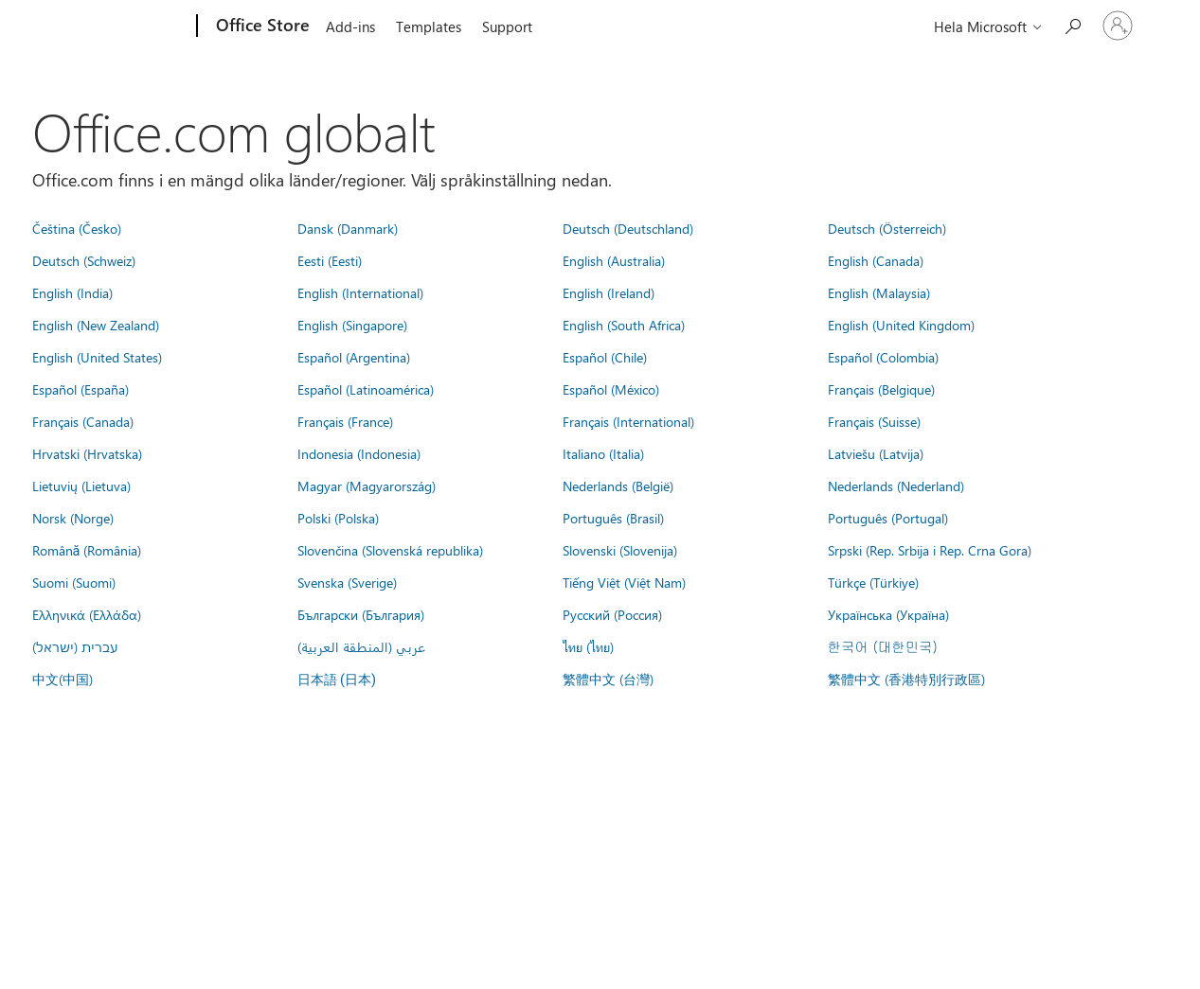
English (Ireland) (608, 292)
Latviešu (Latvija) (875, 453)
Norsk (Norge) (73, 517)
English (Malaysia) (879, 292)
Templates (428, 26)
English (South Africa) (624, 324)
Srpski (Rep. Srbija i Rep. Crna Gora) (929, 549)
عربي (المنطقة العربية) (361, 646)
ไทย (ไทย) (588, 646)
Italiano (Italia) (603, 453)
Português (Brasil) (613, 517)
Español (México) (611, 389)
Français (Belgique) (881, 389)
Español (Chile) (605, 356)
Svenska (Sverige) (347, 582)
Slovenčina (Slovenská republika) (390, 549)
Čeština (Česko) (76, 228)
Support (507, 26)
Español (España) (80, 389)
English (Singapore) (352, 324)
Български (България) (360, 614)
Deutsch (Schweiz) (83, 260)
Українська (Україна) (888, 614)
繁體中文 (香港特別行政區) (906, 678)
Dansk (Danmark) (347, 228)
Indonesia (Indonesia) (359, 453)
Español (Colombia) (883, 356)
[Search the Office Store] (1072, 24)
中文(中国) (62, 678)
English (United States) (97, 356)
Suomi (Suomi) (74, 582)
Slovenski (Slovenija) (620, 549)
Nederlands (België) (618, 485)
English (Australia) (614, 260)
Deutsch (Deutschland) (628, 228)
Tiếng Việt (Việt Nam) (624, 582)
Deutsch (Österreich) (887, 228)
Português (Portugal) (888, 517)
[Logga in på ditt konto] (1117, 25)
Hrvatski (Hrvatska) (87, 453)
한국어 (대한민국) (883, 646)
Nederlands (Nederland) (896, 485)
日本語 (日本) (337, 680)
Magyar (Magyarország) (366, 485)
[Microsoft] (124, 26)
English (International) (360, 292)
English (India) (72, 292)
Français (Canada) (83, 421)
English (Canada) (875, 260)
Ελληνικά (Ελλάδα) (86, 614)
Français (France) (345, 421)
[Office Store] (260, 26)
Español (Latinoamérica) (365, 389)
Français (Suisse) (874, 421)
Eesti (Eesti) (329, 260)
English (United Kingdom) (901, 324)
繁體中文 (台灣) (608, 678)
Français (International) (628, 421)
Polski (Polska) (338, 517)
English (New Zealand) (95, 324)
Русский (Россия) (612, 614)
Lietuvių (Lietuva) (81, 485)
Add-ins (350, 26)
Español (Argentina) (353, 356)
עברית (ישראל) (74, 646)
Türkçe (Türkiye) (873, 582)
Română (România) (87, 549)
